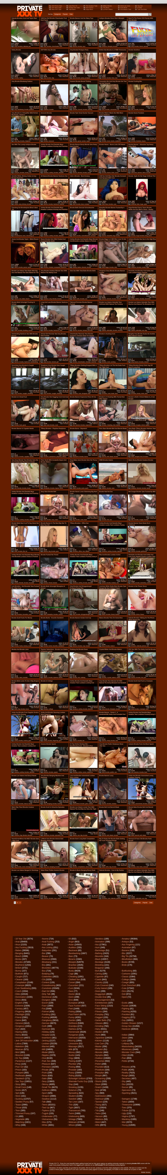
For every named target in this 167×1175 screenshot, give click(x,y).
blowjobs (50, 614)
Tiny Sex (140, 6)
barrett (104, 456)
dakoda (25, 46)
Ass (97, 944)
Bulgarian (99, 968)
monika (25, 677)
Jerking (45, 1040)
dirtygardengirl (85, 614)
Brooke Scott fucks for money (22, 618)
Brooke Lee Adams (76, 712)
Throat (18, 1107)
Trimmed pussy (22, 1113)
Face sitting (100, 1006)
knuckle (55, 646)
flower (142, 614)
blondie (30, 835)
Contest (45, 982)
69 (70, 939)
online (80, 772)
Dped (124, 997)
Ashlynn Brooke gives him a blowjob (111, 18)
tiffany (64, 456)
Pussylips (99, 1072)
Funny (71, 1017)
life (24, 551)
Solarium (73, 1090)
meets (112, 141)
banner (75, 46)
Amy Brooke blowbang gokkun (22, 81)
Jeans (124, 1038)
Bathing (98, 953)
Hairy (97, 1029)
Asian (71, 944)
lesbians (150, 803)
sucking (113, 362)
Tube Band (72, 9)
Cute (124, 988)
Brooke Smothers (134, 50)
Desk (97, 991)
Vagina (125, 1116)
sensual (93, 235)
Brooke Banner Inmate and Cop (80, 618)
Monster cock (128, 1052)
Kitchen (98, 1040)
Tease (18, 1105)
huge (141, 204)
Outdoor (99, 1058)
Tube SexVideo (142, 9)
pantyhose (52, 456)
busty (89, 172)
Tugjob (45, 1113)
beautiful (109, 235)
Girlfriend (73, 1023)
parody (146, 46)
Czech (18, 991)
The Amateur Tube (91, 6)
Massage (73, 1046)
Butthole (19, 974)
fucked (119, 298)
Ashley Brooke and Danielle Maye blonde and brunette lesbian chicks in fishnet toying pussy (25, 556)
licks (112, 172)
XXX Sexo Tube (56, 8)
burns (86, 456)
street (143, 425)
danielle (61, 172)
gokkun (31, 109)
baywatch (76, 456)
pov (145, 677)
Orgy (71, 1058)
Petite (124, 1061)
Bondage (99, 962)
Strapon (45, 1096)
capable (26, 456)
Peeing (72, 1061)
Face (44, 1006)
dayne (57, 488)
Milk (70, 1049)
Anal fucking (48, 941)
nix (118, 109)
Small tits (46, 1087)
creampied (57, 267)
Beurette (99, 956)
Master (98, 1046)
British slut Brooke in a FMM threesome (112, 50)
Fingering (19, 1011)
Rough (125, 1075)
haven (144, 141)
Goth (44, 1026)
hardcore (56, 204)
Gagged (99, 1017)
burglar (138, 425)
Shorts (98, 1081)
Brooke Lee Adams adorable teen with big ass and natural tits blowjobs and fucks (141, 304)
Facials (125, 1006)
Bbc (124, 953)
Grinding (99, 1026)
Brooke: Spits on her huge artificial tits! (142, 176)
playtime (59, 456)
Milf (43, 1049)
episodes (58, 835)
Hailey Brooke (16, 50)
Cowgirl (125, 982)
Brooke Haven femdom (136, 113)
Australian (126, 947)
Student (72, 1096)
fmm (113, 78)
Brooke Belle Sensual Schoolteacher (82, 207)
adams (16, 298)
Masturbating (128, 1046)
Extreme (19, 1006)
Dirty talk (46, 994)
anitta (133, 298)
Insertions (46, 1038)
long (91, 866)
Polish (98, 1064)
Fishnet (45, 1011)
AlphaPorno (123, 45)
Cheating (73, 976)
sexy (52, 519)
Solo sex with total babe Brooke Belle (83, 271)
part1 (86, 488)
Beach (18, 956)
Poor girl (19, 1067)
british (104, 78)
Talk (44, 1102)
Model (45, 1052)
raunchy (93, 362)
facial (28, 488)
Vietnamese (47, 1119)
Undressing (74, 1116)
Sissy (17, 1084)
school (30, 330)
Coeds (98, 979)
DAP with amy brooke (48, 50)
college (51, 709)
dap (53, 78)
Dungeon (46, 1000)
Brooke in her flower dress (137, 586)
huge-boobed (140, 235)
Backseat (73, 950)
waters (114, 677)
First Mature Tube (125, 9)
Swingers (126, 1099)
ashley (51, 172)
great (79, 141)
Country (99, 982)
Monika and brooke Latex (20, 649)
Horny (18, 1035)
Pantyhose (20, 1061)
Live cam (99, 1043)
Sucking (19, 1099)
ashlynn (104, 46)
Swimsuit (99, 1099)
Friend (18, 1017)
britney (24, 204)
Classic (125, 976)
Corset (72, 982)
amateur (46, 172)
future (141, 46)
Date (71, 14)
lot (26, 551)
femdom (138, 141)
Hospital (46, 1035)
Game (18, 1020)
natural (62, 204)
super (88, 141)
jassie (25, 267)
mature (112, 646)
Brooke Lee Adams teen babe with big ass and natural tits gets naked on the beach (25, 272)
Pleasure (46, 1064)
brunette (31, 582)
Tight (71, 1107)
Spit (17, 1093)
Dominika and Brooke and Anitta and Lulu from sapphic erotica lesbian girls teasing (141, 556)
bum (82, 204)
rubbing (83, 677)
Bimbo (18, 959)
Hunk (97, 1035)
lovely (26, 172)
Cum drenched (129, 985)
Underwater (47, 1116)
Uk (16, 1116)
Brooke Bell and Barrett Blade (109, 807)
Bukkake (73, 968)
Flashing (126, 1011)
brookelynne (18, 235)
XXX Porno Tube (57, 6)
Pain (124, 1058)
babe (23, 298)
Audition (72, 947)
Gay (124, 1020)
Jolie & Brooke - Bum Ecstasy (80, 176)
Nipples (45, 1055)
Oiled (124, 1055)
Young (125, 1125)
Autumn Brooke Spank (48, 744)
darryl (26, 803)
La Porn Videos (108, 9)
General (19, 1023)
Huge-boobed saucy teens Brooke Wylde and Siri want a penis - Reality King (140, 209)
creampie (142, 709)
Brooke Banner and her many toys (81, 18)
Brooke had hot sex (106, 491)
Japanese (99, 1038)
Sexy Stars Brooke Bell (48, 491)
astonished (76, 803)
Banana (125, 950)
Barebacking (74, 953)
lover (108, 141)
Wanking (126, 1119)
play (92, 614)
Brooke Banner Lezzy (106, 775)
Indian (125, 1035)
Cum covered (101, 985)
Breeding (99, 965)
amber (16, 204)
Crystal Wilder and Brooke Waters (110, 649)
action (104, 582)
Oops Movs (89, 9)
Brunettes (46, 968)
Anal (17, 941)
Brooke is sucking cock (107, 334)
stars (56, 519)
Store (17, 1096)
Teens (45, 1105)
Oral (44, 1058)
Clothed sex (74, 979)
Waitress (99, 1119)
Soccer (125, 1087)
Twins (98, 1113)
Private (45, 1070)
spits (145, 204)
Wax (44, 1122)
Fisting (72, 1011)
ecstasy (86, 204)
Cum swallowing (23, 988)
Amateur (126, 939)
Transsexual (74, 1110)
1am (45, 46)
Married (45, 1046)
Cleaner (19, 979)
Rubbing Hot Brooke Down (79, 649)
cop (84, 646)
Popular (65, 14)
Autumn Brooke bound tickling (80, 81)
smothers (139, 78)
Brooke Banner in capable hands (23, 428)
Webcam (73, 1122)
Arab (44, 944)
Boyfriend (19, 965)
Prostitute (99, 1070)
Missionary (127, 1049)
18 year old (20, 939)
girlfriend (144, 551)
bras (103, 646)
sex (30, 172)
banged (137, 456)
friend (50, 582)
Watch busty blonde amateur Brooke (140, 460)
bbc (132, 109)
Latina (18, 1043)
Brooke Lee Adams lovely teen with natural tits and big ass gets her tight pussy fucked (83, 809)
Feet (71, 1008)
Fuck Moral (123, 8)
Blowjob (72, 962)
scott (29, 646)
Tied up (45, 1107)
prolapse (87, 78)
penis (150, 235)
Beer (71, 956)
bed (141, 456)
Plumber (72, 1064)
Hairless (72, 1029)
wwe (113, 488)
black (103, 614)
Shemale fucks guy (78, 1081)
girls (29, 740)
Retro (44, 1075)
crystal (109, 677)
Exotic (125, 1003)
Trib (97, 1110)
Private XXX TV (54, 1163)
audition (46, 109)
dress (138, 614)
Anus (17, 944)
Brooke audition (46, 81)
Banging (19, 953)
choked (51, 267)
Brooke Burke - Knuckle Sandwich (52, 618)
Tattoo (125, 1102)
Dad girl (46, 991)
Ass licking (47, 947)
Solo (97, 1090)
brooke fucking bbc (135, 81)
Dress (18, 1000)
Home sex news (125, 6)
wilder (118, 677)
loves (27, 709)
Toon (17, 1110)
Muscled (19, 1055)
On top (18, 1058)
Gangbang (47, 1020)
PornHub (153, 45)
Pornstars (46, 1067)
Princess (126, 1067)
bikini (16, 267)
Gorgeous (20, 1026)
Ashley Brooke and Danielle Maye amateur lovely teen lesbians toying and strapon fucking (112, 525)
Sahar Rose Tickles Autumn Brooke (52, 870)
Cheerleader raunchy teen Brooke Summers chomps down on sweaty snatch (82, 335)
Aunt (97, 947)
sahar (59, 898)
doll (61, 46)
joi (33, 235)
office (80, 551)
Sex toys (19, 1081)
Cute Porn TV (73, 6)
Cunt (71, 988)
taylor (29, 267)
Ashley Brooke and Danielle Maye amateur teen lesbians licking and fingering (82, 682)
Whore (72, 1125)
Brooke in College (47, 681)
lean (61, 330)
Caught (18, 976)
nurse (117, 172)
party (82, 78)
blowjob (110, 46)
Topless (45, 1110)
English (18, 1003)
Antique (125, 941)
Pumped (19, 1072)
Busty (71, 971)
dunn (87, 866)
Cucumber (73, 985)
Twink (71, 1113)
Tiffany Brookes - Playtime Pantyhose (53, 428)
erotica (149, 582)
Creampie (20, 985)
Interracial (73, 1038)
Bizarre (72, 959)
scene (84, 772)
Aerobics (99, 939)
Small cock (20, 1087)
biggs (107, 267)
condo (144, 267)
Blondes (19, 962)
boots (84, 898)
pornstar (90, 330)
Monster (99, 1052)
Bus (44, 971)
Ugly (124, 1113)
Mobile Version (145, 1172)
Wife (97, 1125)
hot (108, 519)
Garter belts (100, 1020)
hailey (21, 78)
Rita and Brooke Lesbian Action (109, 555)
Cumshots (46, 988)
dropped (84, 393)
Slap (71, 1084)
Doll (124, 994)
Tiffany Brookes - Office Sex (79, 523)
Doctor (72, 994)
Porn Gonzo (89, 8)
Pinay (18, 1064)
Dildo (17, 994)
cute (137, 866)
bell (108, 456)
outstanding (34, 362)
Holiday (45, 1032)
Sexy (44, 1081)
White (44, 1125)
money (25, 646)
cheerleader (55, 46)
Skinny (45, 1084)
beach (27, 298)
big (19, 141)
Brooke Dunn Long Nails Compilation (82, 839)
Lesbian (45, 1043)
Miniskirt (99, 1049)
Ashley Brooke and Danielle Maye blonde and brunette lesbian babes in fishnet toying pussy (84, 241)
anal (15, 46)
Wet (124, 1122)
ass (20, 298)
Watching (19, 1122)
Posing (72, 1067)
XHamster (65, 45)
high (147, 267)
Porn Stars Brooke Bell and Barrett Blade (113, 428)
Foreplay (99, 1014)
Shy (124, 1081)
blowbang (21, 109)
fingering (55, 740)
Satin (44, 1078)
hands (31, 456)
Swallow (46, 1099)
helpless (27, 141)
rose (55, 898)
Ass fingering (128, 944)
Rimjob (98, 1075)
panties (118, 898)
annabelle (47, 488)
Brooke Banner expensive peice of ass (83, 397)
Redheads (20, 1075)
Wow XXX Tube (56, 9)
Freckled (126, 1014)
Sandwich (20, 1078)
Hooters (99, 1032)
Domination (20, 997)
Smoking (73, 1087)
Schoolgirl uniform (77, 1078)
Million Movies (107, 6)
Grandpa (73, 1026)
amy (132, 46)
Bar (43, 953)
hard (85, 519)
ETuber (139, 8)
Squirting (126, 1093)
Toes (124, 1107)
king (146, 235)
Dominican (47, 997)
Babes (18, 950)
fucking (141, 109)
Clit (43, 979)
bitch (144, 172)
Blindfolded (127, 959)
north (61, 488)
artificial (133, 204)
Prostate (72, 1070)
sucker (84, 141)
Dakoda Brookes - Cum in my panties (111, 870)
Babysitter (46, 950)
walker (147, 425)
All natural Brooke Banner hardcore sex (54, 176)
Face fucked (75, 1006)
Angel (71, 941)
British (18, 968)
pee (30, 46)
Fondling (46, 1014)
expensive (89, 425)
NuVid (66, 234)
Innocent (19, 1038)
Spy (97, 1093)
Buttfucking (127, 971)
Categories (57, 14)
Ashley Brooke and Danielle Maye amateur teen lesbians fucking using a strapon (83, 556)
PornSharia (123, 108)
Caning (98, 974)
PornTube (124, 266)
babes (79, 267)
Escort (45, 1003)
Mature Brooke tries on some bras (111, 618)
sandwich (61, 646)
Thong (98, 1105)
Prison (18, 1070)
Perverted (99, 1061)
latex (20, 677)
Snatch (98, 1087)
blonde (80, 172)
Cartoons (126, 974)
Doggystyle (100, 994)
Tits (97, 1107)
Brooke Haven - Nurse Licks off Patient (112, 144)
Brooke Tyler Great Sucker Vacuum (81, 113)
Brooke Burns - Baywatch (78, 428)
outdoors (118, 141)
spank (56, 772)
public (112, 772)
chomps (88, 362)
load (89, 393)
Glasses (99, 1023)
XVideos (36, 45)
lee (83, 740)
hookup (75, 772)
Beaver (45, 956)
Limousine (73, 1043)
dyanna (55, 677)
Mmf (17, 1052)
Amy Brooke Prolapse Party (79, 50)
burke (50, 646)
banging (49, 803)
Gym (17, 1029)
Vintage (72, 1119)
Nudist (72, 1055)
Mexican (19, 1049)
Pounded (99, 1067)
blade (111, 456)
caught (25, 393)
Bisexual (46, 959)
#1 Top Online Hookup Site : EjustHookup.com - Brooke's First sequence (81, 746)
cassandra (113, 109)
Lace (124, 1040)
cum (115, 204)
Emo (71, 1000)
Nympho (99, 1055)
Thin (71, 1105)
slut (116, 78)
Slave (98, 1084)
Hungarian (73, 1035)
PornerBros (94, 518)
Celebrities (47, 976)
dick (115, 267)
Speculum (126, 1090)
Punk (44, 1072)
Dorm (71, 997)
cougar (141, 519)
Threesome (127, 1105)
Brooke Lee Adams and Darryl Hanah (24, 775)
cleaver (146, 362)
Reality (125, 1072)
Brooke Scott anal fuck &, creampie (140, 681)
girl (58, 362)
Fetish (98, 1008)
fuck (116, 393)
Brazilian (73, 965)
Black (97, 959)
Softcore (46, 1090)
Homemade (74, 1032)
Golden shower (129, 1023)
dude (112, 393)
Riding (72, 1075)
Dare (71, 991)
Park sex (46, 1061)
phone (144, 646)
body (108, 740)
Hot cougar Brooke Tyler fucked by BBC (142, 491)
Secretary (126, 1078)
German (46, 1023)
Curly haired (101, 988)
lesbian (114, 582)
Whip (17, 1125)
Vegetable (20, 1119)
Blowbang (46, 962)
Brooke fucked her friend (49, 555)
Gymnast (46, 1029)
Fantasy (19, 1008)
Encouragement (102, 1000)
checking (29, 235)
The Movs (106, 8)
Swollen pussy (22, 1102)
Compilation (20, 982)
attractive (134, 172)
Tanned (98, 1102)
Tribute (125, 1110)
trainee (118, 425)
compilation (81, 866)
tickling (90, 109)
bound (80, 109)
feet (117, 740)
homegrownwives (31, 866)
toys (84, 46)
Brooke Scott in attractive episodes (52, 807)
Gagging (126, 1017)
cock (108, 362)
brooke (49, 46)
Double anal (101, 997)
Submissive (100, 1096)
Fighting (125, 1008)
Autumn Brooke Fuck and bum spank (141, 744)
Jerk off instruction (24, 1040)
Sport (44, 1093)
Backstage (100, 950)
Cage (71, 974)
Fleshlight (19, 1014)
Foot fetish (74, 1014)
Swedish (73, 1099)
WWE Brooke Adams (106, 460)
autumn (75, 109)
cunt (109, 393)
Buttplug (46, 974)
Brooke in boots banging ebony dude (82, 870)
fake (138, 204)
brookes (20, 46)
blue (106, 204)
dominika (147, 298)
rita (118, 582)
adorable (109, 330)
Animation (100, 941)
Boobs (125, 962)
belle (74, 235)
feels (141, 866)
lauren (60, 677)
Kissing (72, 1040)
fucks (21, 646)
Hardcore (126, 1029)
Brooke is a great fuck (19, 397)
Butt (97, 971)
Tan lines (73, 1102)
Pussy (71, 1072)
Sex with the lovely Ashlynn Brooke (24, 144)
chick (142, 393)
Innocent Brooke (46, 113)
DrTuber (153, 108)
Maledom (19, 1046)
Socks (18, 1090)
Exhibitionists (101, 1003)
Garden (72, 1020)
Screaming (100, 1078)
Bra (43, 965)
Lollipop (125, 1043)
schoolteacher (85, 235)
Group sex (127, 1026)
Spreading (73, 1093)
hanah (30, 803)
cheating (30, 393)
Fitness (98, 1011)
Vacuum (99, 1116)
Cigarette (99, 976)
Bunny (18, 971)
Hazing (18, 1032)
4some (45, 939)
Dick (124, 991)
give (57, 551)
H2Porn (95, 423)
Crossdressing (48, 985)
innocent (51, 141)
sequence (90, 772)
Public (125, 1070)
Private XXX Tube (74, 8)
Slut (124, 1084)
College (125, 979)
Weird (98, 1122)
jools (82, 488)
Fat (43, 1008)
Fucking (45, 1017)
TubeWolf (95, 45)
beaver (136, 362)
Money (72, 1052)
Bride (124, 965)
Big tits (125, 956)
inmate (88, 646)
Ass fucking (21, 947)
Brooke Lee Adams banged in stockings (25, 870)
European (73, 1003)
